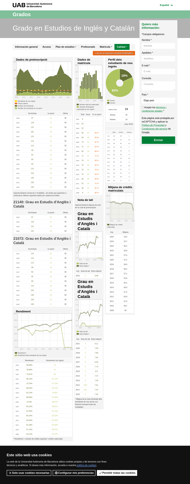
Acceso (46, 47)
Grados (22, 14)
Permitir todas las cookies (117, 473)
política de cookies (86, 465)
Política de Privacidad (153, 125)
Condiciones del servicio (154, 129)
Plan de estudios (65, 47)
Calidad (121, 47)
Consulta (146, 78)
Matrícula (105, 47)
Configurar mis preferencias (74, 473)
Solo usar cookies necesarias (28, 473)
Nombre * (147, 40)
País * (145, 94)
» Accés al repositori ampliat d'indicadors (113, 53)
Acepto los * (154, 109)
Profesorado (88, 47)
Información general (26, 47)
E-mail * (146, 65)
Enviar (158, 140)
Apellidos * (147, 53)
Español (168, 4)
